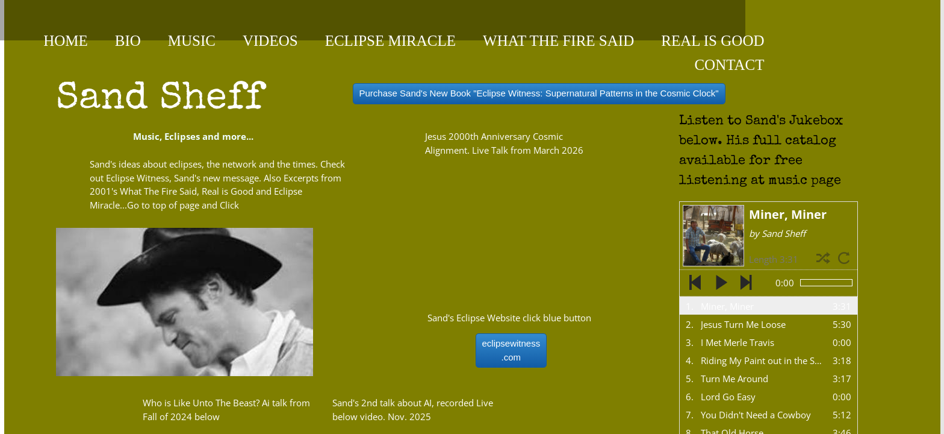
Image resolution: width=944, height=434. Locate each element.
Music (192, 41)
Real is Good (712, 41)
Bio (128, 41)
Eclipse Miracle (390, 41)
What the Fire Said (558, 41)
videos (270, 41)
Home (65, 41)
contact (729, 65)
